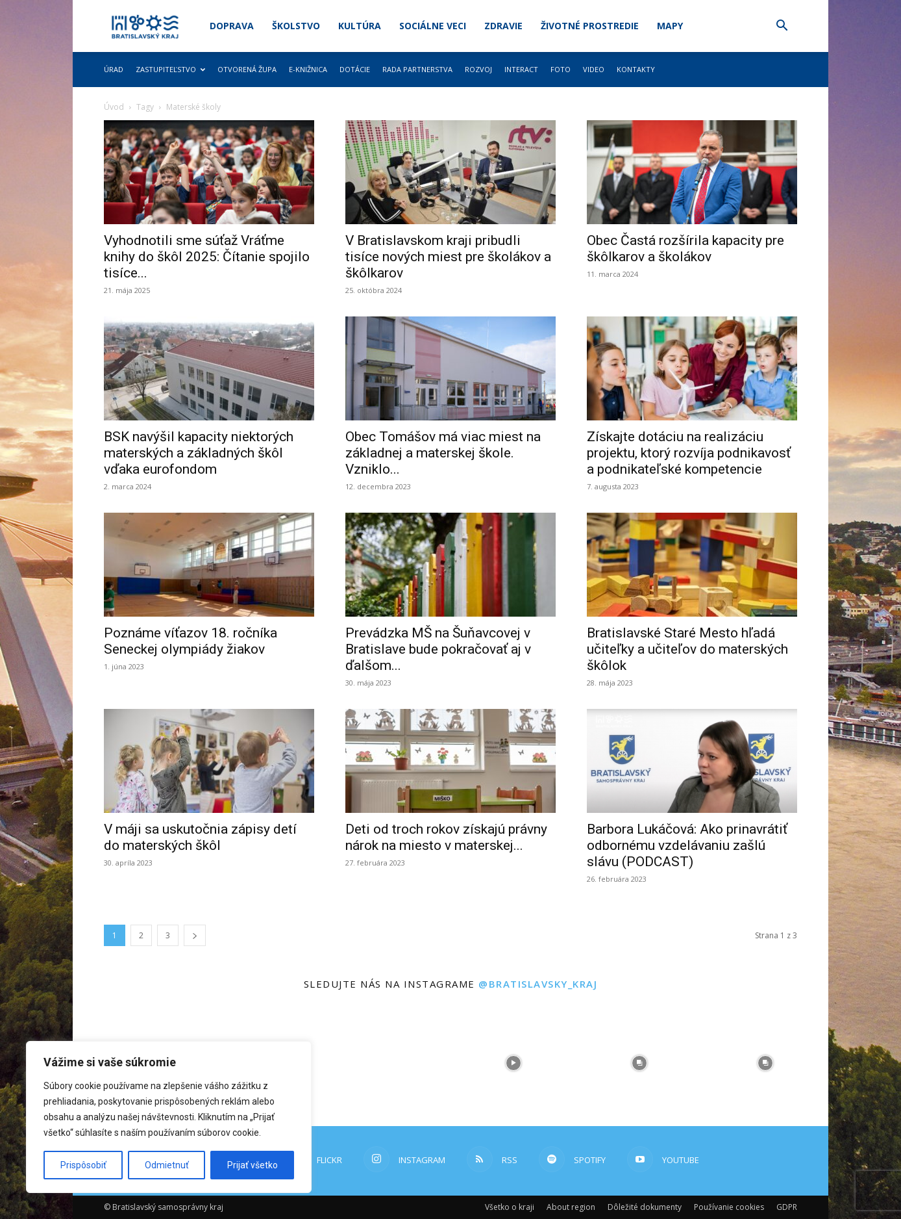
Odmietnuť (167, 1165)
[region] (169, 1117)
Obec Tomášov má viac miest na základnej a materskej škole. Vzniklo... (443, 453)
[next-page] (195, 935)
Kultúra (359, 25)
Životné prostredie (590, 25)
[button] (781, 27)
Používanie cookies (729, 1207)
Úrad (113, 69)
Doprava (232, 25)
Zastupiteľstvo (170, 69)
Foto (560, 69)
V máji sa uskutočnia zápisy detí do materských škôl (200, 837)
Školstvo (296, 25)
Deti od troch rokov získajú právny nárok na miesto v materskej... (446, 837)
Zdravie (503, 25)
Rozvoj (478, 69)
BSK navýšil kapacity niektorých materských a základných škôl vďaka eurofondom (198, 453)
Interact (521, 69)
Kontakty (636, 69)
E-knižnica (308, 69)
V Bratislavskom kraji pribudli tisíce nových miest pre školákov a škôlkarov (448, 257)
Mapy (670, 25)
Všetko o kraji (509, 1207)
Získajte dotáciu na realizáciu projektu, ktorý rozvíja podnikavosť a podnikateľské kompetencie (689, 453)
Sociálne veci (432, 25)
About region (571, 1207)
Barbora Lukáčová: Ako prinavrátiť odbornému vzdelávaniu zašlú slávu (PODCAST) (687, 845)
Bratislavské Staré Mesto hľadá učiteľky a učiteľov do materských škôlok (687, 649)
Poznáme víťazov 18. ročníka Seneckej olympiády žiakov (190, 641)
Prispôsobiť (83, 1165)
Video (593, 69)
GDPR (786, 1207)
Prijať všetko (252, 1165)
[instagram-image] (387, 1063)
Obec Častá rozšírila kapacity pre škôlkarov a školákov (685, 248)
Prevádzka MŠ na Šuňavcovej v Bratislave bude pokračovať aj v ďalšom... (438, 649)
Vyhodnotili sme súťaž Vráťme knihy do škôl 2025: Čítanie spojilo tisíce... (207, 257)
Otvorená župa (247, 69)
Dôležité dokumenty (645, 1207)
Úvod (114, 106)
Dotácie (354, 69)
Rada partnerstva (417, 69)
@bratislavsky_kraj (537, 983)
